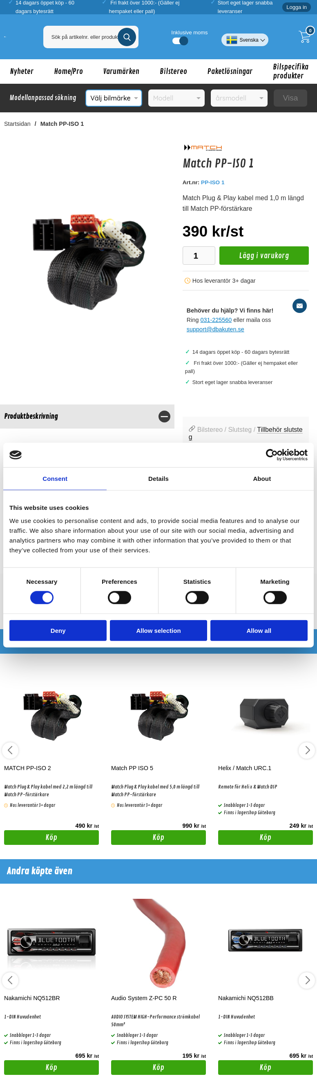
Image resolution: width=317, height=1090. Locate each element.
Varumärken (121, 71)
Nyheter (21, 71)
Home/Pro (68, 71)
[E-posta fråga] (299, 306)
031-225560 (216, 320)
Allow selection (158, 630)
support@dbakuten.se (215, 329)
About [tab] (262, 478)
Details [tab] (158, 478)
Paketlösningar (230, 71)
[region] (87, 416)
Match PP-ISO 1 (62, 124)
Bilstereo (173, 71)
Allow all (258, 630)
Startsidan (17, 124)
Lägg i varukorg (254, 258)
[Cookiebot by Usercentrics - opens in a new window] (272, 455)
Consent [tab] (54, 478)
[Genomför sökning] (127, 37)
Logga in (296, 7)
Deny (58, 630)
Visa (290, 98)
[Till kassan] (307, 36)
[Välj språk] (244, 36)
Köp (31, 839)
